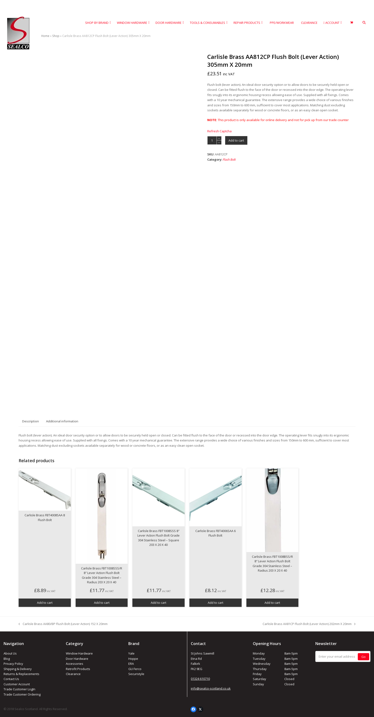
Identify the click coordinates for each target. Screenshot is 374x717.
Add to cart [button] (44, 602)
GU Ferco (134, 669)
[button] (364, 23)
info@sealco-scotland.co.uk (211, 688)
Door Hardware (77, 658)
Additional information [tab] (62, 421)
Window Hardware (79, 653)
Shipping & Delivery (18, 669)
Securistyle (136, 674)
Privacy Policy (13, 663)
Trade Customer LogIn (19, 689)
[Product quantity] (212, 140)
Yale (131, 653)
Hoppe (133, 658)
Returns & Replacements (21, 674)
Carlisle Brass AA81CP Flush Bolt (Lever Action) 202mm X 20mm (309, 624)
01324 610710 (200, 678)
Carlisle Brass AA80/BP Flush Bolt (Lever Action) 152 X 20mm (63, 624)
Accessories (74, 663)
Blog (7, 658)
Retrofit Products (78, 669)
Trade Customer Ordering (22, 694)
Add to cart (236, 140)
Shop (55, 36)
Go (363, 657)
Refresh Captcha (219, 131)
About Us (10, 653)
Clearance (73, 674)
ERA (131, 663)
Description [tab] (30, 421)
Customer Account (17, 684)
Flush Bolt (229, 159)
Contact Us (11, 679)
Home (45, 36)
